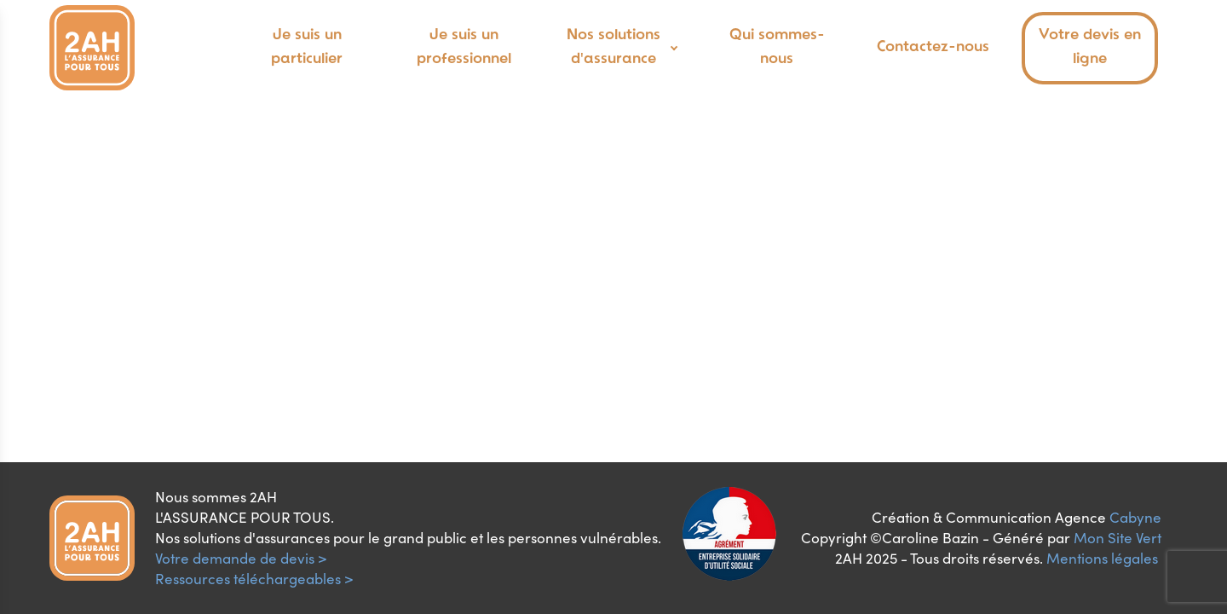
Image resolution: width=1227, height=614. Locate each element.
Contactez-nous (933, 47)
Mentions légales (1102, 558)
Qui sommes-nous (777, 47)
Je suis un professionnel (464, 47)
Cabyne (1135, 517)
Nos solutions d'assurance (613, 47)
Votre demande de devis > (241, 558)
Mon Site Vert (1117, 537)
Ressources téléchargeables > (254, 578)
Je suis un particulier (307, 47)
